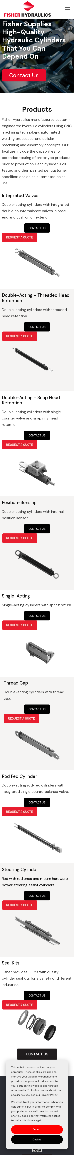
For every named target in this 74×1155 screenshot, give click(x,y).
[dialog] (37, 1104)
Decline (37, 1139)
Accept (37, 1129)
